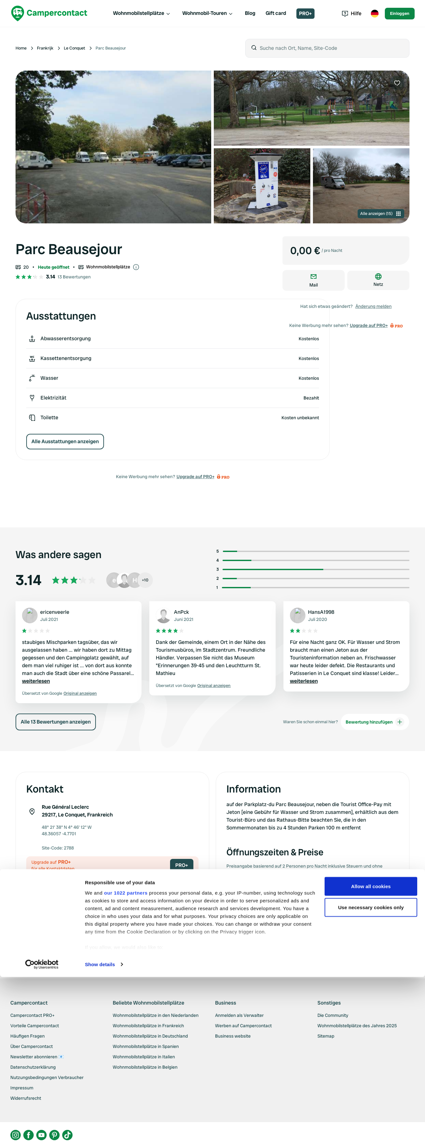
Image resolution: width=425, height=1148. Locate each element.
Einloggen (399, 13)
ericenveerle (54, 612)
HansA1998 (321, 612)
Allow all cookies (371, 1057)
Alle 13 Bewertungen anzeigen (56, 721)
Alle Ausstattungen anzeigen (65, 441)
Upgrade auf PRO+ (195, 476)
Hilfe (352, 13)
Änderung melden (373, 306)
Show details (100, 1135)
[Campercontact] (49, 13)
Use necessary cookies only (371, 1078)
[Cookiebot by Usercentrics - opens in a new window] (42, 1135)
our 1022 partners (125, 1063)
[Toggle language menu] (374, 13)
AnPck (181, 612)
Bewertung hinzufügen (375, 721)
